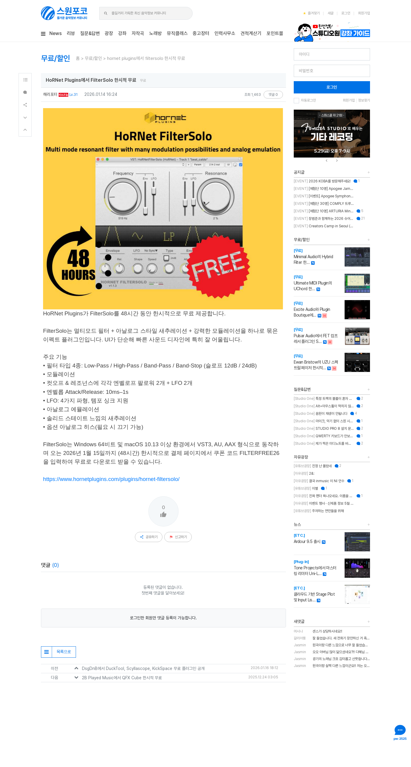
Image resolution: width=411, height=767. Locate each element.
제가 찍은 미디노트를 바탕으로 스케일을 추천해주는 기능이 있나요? (324, 443)
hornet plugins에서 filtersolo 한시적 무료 (146, 58)
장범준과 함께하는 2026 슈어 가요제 (324, 219)
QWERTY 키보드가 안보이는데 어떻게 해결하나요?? (324, 436)
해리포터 (50, 94)
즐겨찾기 (311, 13)
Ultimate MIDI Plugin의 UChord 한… (313, 283)
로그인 (345, 13)
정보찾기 (364, 100)
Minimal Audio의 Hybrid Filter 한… (313, 256)
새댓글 (299, 621)
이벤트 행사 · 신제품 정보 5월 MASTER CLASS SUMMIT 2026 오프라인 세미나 (324, 503)
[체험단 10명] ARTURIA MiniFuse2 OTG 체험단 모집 (324, 211)
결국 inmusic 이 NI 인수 (319, 481)
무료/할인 (93, 58)
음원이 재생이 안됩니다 (320, 414)
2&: (304, 473)
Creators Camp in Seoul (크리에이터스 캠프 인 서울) (324, 226)
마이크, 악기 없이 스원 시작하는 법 (324, 421)
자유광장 (301, 457)
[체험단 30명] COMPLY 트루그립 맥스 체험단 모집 (324, 204)
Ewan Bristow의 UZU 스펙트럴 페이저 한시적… (316, 362)
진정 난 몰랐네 (313, 466)
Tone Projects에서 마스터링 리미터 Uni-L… (315, 567)
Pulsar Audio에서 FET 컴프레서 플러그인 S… (315, 335)
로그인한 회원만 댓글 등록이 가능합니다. (163, 617)
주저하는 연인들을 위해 (319, 511)
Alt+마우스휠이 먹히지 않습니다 (324, 406)
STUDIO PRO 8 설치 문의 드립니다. (324, 428)
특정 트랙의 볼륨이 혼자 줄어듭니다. (324, 399)
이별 (306, 488)
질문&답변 (302, 389)
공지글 (299, 172)
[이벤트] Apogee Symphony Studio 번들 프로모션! (324, 196)
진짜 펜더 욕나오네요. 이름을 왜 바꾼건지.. (324, 496)
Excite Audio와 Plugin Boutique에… (312, 309)
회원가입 (364, 13)
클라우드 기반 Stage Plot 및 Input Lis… (314, 594)
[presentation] (326, 161)
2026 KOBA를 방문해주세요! (322, 181)
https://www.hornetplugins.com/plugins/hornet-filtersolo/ (111, 479)
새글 (331, 13)
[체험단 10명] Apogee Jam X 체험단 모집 (324, 189)
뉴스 (297, 524)
